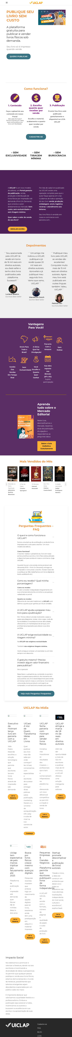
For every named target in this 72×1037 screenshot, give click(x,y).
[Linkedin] (26, 1031)
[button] (19, 56)
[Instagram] (20, 1031)
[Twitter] (14, 1031)
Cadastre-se (42, 1015)
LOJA (39, 1027)
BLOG (39, 1023)
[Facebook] (8, 1031)
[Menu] (7, 2)
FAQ (39, 1019)
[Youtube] (33, 1031)
